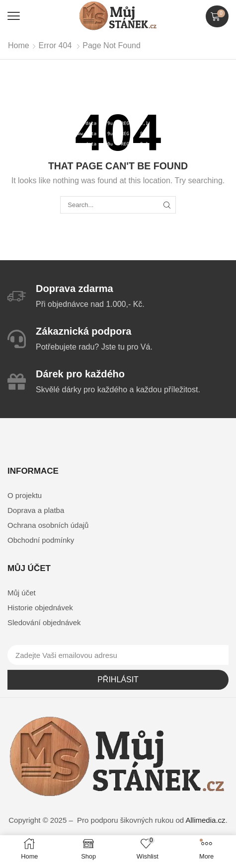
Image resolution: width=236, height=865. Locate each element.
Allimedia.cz (206, 820)
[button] (13, 16)
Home (18, 45)
